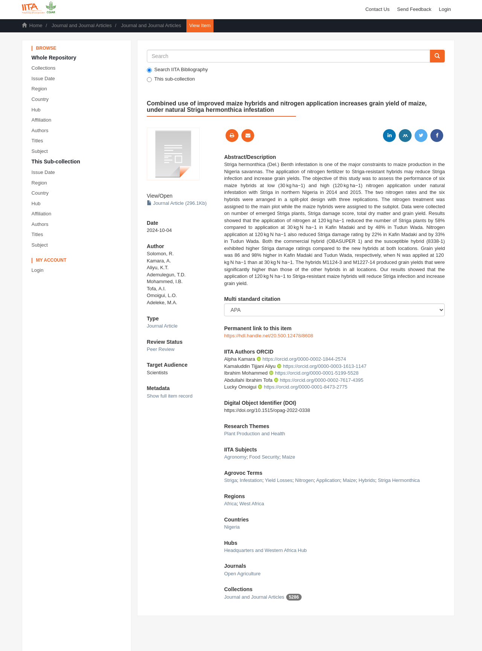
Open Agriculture (242, 573)
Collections (44, 68)
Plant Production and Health (254, 433)
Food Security (264, 457)
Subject (40, 151)
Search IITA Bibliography (177, 70)
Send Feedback (414, 9)
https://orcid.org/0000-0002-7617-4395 (318, 380)
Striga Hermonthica (399, 480)
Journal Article (162, 326)
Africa (230, 503)
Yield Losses (278, 480)
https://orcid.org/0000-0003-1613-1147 (321, 366)
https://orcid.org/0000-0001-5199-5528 (313, 373)
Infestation (250, 480)
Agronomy (235, 457)
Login (38, 270)
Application (328, 480)
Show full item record (169, 396)
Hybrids (366, 480)
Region (39, 88)
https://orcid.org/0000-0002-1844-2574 (301, 359)
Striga (230, 480)
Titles (37, 140)
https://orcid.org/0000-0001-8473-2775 (302, 387)
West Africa (251, 503)
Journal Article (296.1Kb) (177, 203)
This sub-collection (171, 79)
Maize (288, 457)
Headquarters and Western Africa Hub (265, 550)
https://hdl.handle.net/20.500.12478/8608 (268, 335)
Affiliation (42, 120)
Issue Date (43, 78)
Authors (40, 130)
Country (40, 99)
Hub (36, 110)
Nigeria (231, 527)
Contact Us (377, 9)
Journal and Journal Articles (82, 25)
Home (36, 25)
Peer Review (161, 349)
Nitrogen (304, 480)
